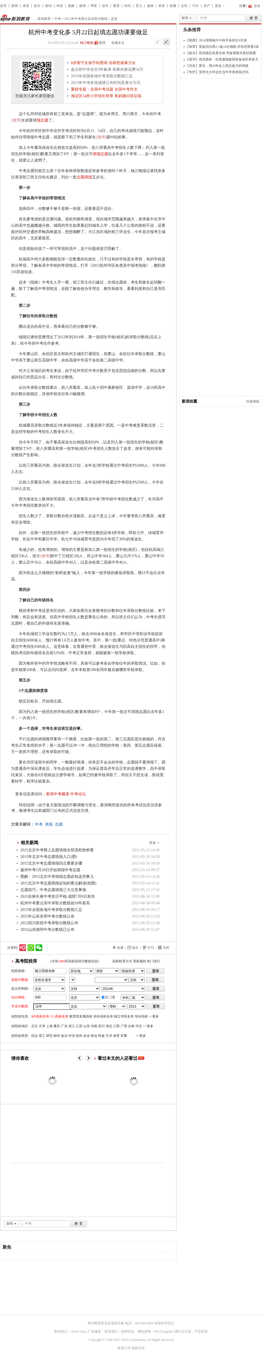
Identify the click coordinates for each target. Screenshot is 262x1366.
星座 (161, 6)
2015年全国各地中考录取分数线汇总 (51, 910)
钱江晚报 (86, 43)
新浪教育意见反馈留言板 (106, 1323)
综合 (34, 1036)
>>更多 (154, 1016)
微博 (82, 6)
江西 (116, 1026)
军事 (124, 1036)
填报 (49, 824)
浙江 (71, 1026)
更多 (218, 6)
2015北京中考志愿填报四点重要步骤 (51, 863)
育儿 (139, 6)
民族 (101, 1036)
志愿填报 (84, 177)
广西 (124, 1026)
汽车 (195, 6)
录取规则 (139, 961)
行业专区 (253, 401)
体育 (26, 6)
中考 (57, 19)
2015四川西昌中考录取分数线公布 (49, 923)
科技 (60, 6)
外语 (71, 1036)
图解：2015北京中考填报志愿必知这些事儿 (57, 876)
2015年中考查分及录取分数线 (86, 19)
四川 (101, 1026)
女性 (184, 6)
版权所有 (138, 1348)
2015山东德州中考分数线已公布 (47, 930)
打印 (151, 948)
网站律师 (144, 1331)
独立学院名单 (124, 1016)
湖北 (109, 1026)
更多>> (154, 843)
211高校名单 (59, 1016)
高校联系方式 (122, 961)
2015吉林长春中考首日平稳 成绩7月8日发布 (57, 896)
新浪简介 (61, 1331)
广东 (64, 1026)
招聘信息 (127, 1331)
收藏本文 (118, 43)
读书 (105, 6)
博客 (93, 6)
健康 (150, 6)
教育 (116, 6)
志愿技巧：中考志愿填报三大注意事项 (53, 890)
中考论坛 (78, 794)
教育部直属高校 (80, 1016)
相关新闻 (29, 842)
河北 (138, 1026)
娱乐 (37, 6)
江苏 (79, 1026)
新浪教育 (44, 19)
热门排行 (153, 961)
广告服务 (94, 1331)
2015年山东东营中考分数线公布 (47, 916)
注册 (242, 6)
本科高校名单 (103, 1016)
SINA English (163, 1331)
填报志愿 (100, 154)
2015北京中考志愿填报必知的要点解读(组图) (58, 883)
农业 (86, 1036)
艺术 (109, 1036)
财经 (48, 6)
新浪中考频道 (57, 794)
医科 (79, 1036)
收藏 (173, 6)
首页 (3, 6)
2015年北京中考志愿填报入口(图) (48, 857)
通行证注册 (183, 1331)
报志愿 (42, 120)
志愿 (59, 824)
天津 (42, 1026)
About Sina (78, 1331)
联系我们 (111, 1331)
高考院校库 (26, 961)
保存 (135, 948)
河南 (94, 1026)
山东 (86, 1026)
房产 (207, 6)
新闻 (14, 6)
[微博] (16, 120)
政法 (64, 1036)
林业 (94, 1036)
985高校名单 (40, 1016)
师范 (49, 1036)
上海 (49, 1026)
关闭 (166, 948)
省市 (72, 980)
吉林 (131, 1026)
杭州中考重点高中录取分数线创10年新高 (55, 903)
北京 (34, 1026)
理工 (42, 1036)
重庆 (57, 1026)
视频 (71, 6)
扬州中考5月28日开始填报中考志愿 (50, 870)
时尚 (127, 6)
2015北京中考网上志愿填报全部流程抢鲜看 (57, 850)
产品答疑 (201, 1331)
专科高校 (141, 1016)
